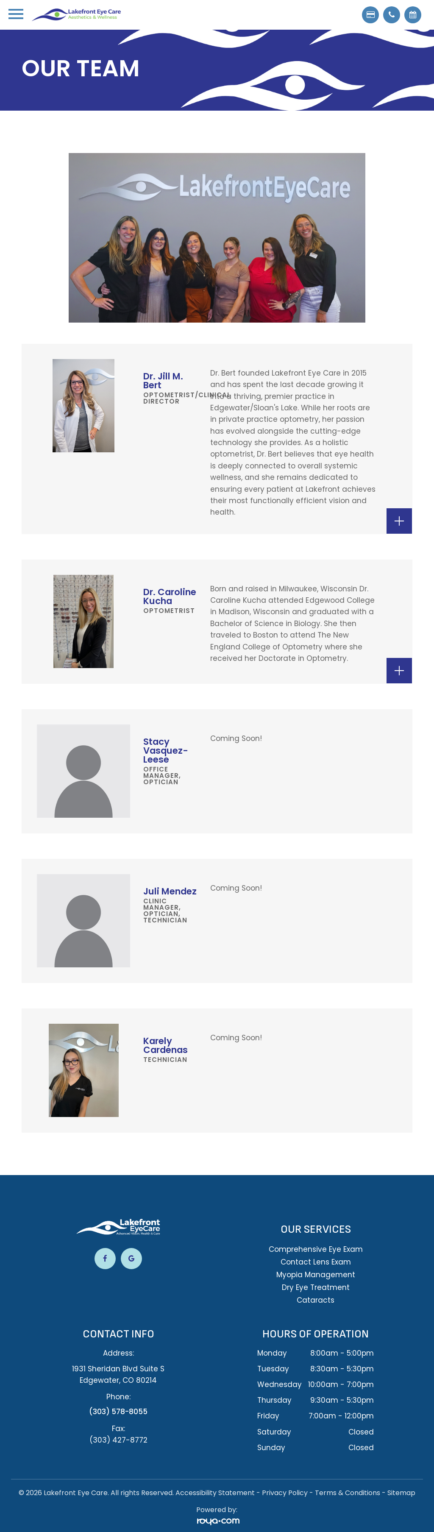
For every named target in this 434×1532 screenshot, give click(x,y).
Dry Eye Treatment (316, 1287)
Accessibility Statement (215, 1492)
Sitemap (401, 1492)
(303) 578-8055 (118, 1412)
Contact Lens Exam (316, 1262)
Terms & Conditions (347, 1492)
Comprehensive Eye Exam (316, 1249)
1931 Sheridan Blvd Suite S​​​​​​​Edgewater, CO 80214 (118, 1374)
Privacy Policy (285, 1492)
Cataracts (315, 1300)
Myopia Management (315, 1275)
